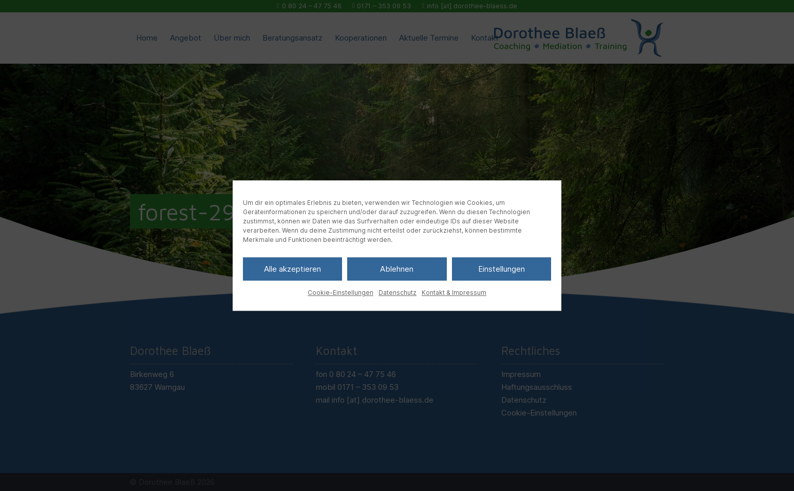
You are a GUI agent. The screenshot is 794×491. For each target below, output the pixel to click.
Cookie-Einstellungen (340, 292)
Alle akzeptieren (292, 269)
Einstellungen (501, 269)
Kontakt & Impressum (454, 292)
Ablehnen (396, 269)
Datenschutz (398, 292)
